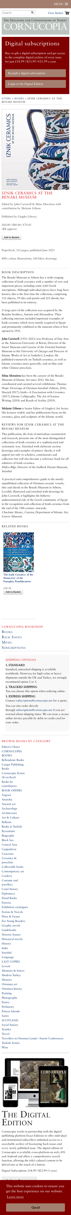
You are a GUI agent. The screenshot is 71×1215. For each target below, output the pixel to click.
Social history (10, 1024)
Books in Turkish (12, 826)
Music (7, 642)
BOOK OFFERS (12, 790)
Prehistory (8, 1006)
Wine (5, 1047)
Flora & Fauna (11, 916)
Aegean (6, 794)
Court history (10, 889)
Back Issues (12, 637)
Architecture (9, 813)
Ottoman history (12, 988)
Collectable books (12, 866)
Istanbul (7, 952)
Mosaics (7, 979)
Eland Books (9, 898)
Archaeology (9, 808)
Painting (7, 993)
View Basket (55, 12)
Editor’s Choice (11, 746)
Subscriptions (14, 647)
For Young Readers (13, 920)
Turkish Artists (11, 1042)
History (6, 943)
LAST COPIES (11, 961)
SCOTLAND (10, 1020)
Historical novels (12, 939)
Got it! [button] (35, 1207)
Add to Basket (11, 237)
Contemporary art (13, 871)
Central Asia (9, 844)
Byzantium (8, 831)
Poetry (6, 1002)
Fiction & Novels (12, 911)
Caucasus (7, 853)
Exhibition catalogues (15, 907)
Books (19, 98)
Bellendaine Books (13, 759)
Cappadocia (9, 849)
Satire (5, 1015)
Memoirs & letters (13, 970)
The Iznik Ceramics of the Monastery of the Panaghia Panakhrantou (18, 578)
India (5, 948)
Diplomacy (8, 893)
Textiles (6, 1029)
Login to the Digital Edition (25, 84)
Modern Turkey (11, 975)
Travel (5, 1033)
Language (8, 957)
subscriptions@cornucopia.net (34, 700)
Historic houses (11, 934)
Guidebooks (9, 930)
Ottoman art (9, 984)
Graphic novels (11, 925)
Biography (8, 835)
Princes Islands (11, 1011)
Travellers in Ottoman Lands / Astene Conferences (32, 1038)
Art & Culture (10, 817)
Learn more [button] (15, 1197)
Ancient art (9, 803)
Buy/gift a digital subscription (26, 73)
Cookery (7, 875)
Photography (9, 997)
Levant (6, 966)
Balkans (6, 822)
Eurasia (6, 902)
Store (6, 98)
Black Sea (8, 840)
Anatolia (7, 799)
